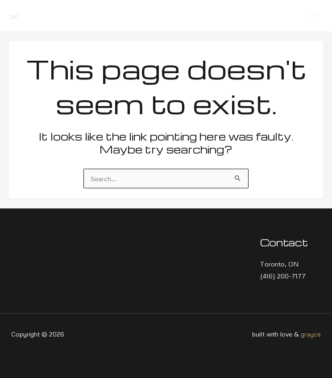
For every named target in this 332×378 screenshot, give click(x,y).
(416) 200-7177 (283, 276)
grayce (311, 334)
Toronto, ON (279, 264)
